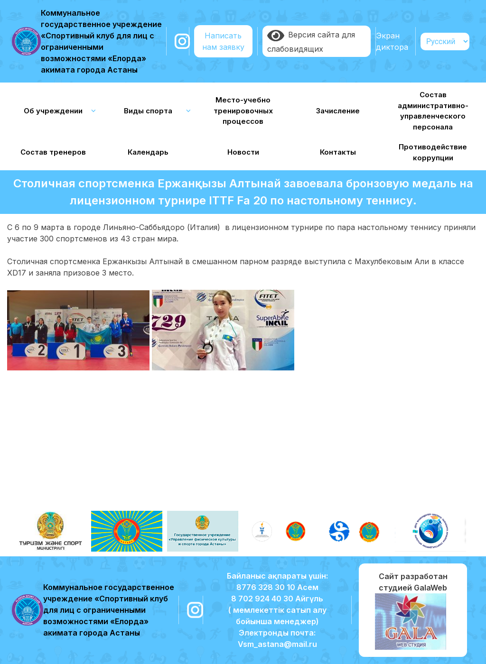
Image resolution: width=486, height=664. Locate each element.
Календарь (148, 152)
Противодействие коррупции (433, 152)
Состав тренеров (53, 152)
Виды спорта (148, 110)
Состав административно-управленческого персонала (433, 110)
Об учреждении (53, 110)
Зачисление (338, 110)
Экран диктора (392, 41)
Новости (243, 152)
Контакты (338, 152)
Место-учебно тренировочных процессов (243, 110)
